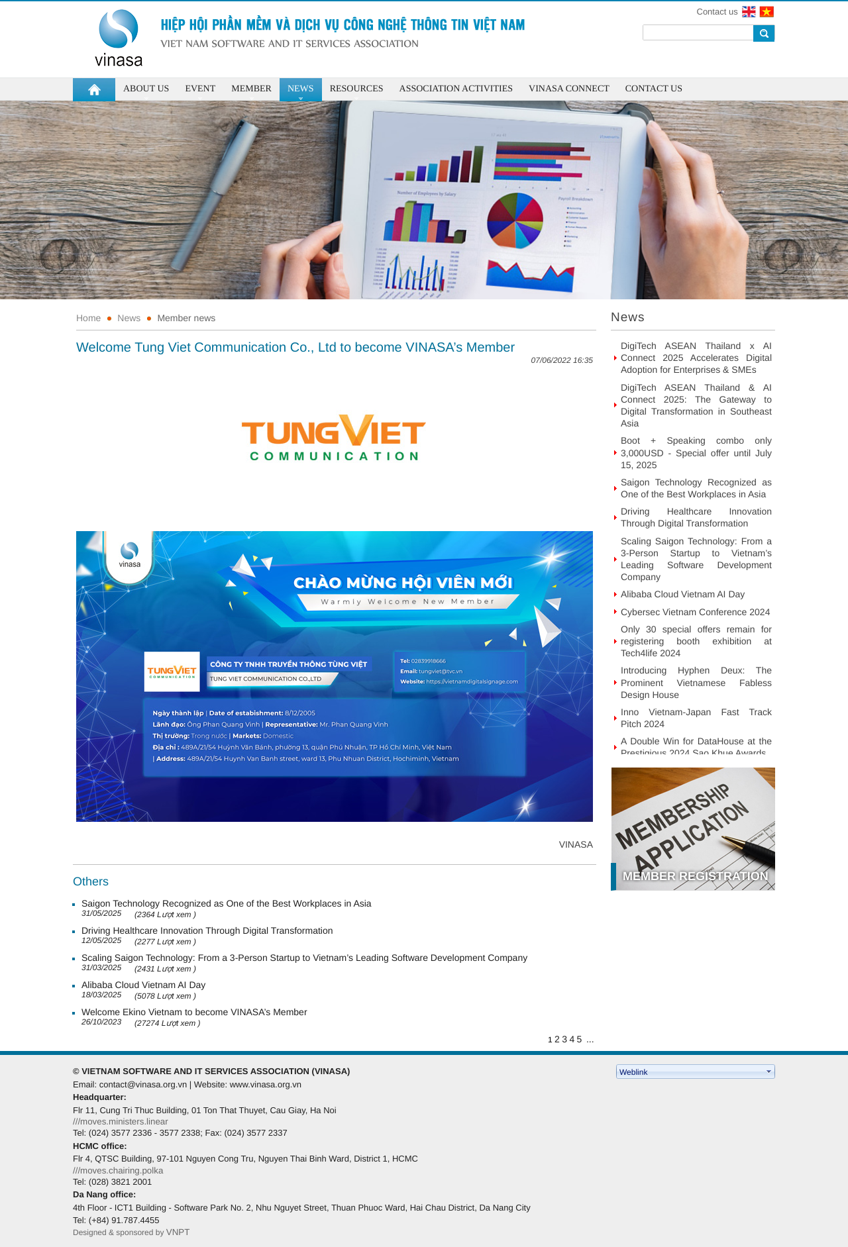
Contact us (717, 12)
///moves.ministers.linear (120, 1121)
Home (88, 318)
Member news (186, 318)
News (128, 318)
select (769, 1071)
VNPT (179, 1232)
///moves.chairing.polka (118, 1170)
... (590, 1039)
